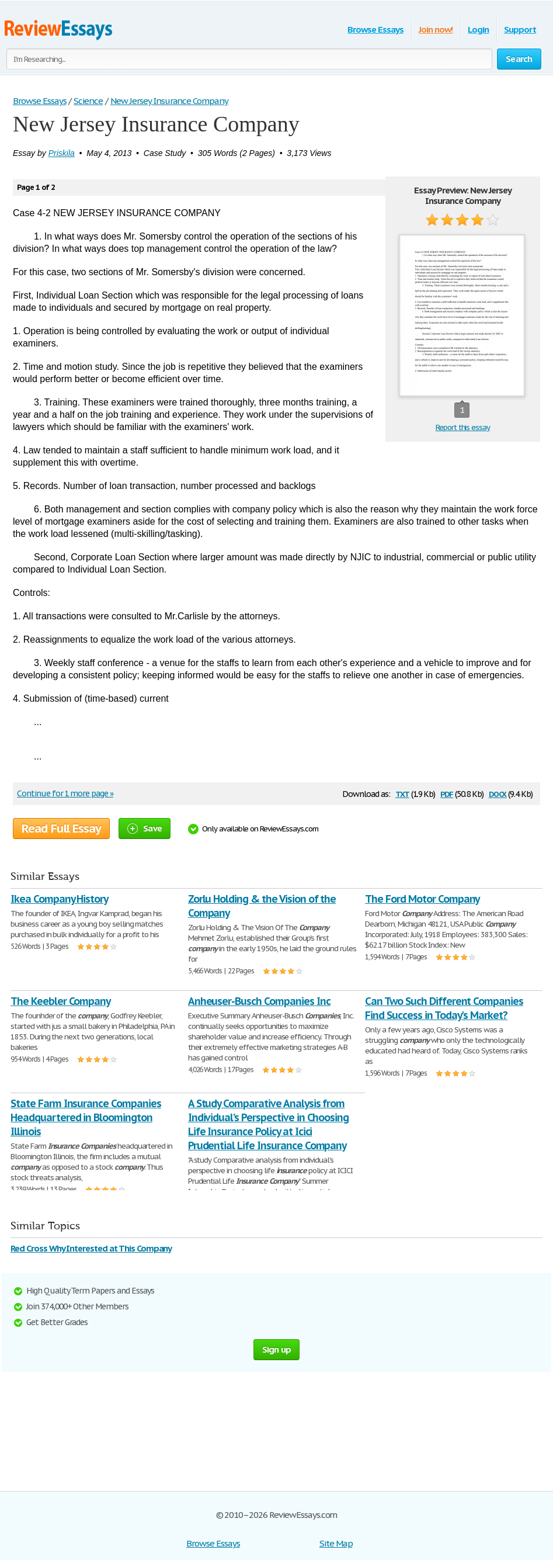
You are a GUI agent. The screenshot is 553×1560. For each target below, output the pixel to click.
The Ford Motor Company (422, 899)
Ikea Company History (59, 899)
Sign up (276, 1349)
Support (520, 29)
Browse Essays (375, 29)
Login (478, 29)
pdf (446, 793)
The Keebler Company (60, 1001)
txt (402, 793)
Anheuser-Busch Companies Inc (259, 1001)
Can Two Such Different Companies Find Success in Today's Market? (444, 1008)
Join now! (436, 29)
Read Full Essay (61, 828)
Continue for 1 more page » (65, 793)
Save (144, 828)
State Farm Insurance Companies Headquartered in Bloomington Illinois (86, 1117)
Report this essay (463, 427)
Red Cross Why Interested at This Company (91, 1248)
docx (498, 793)
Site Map (336, 1543)
